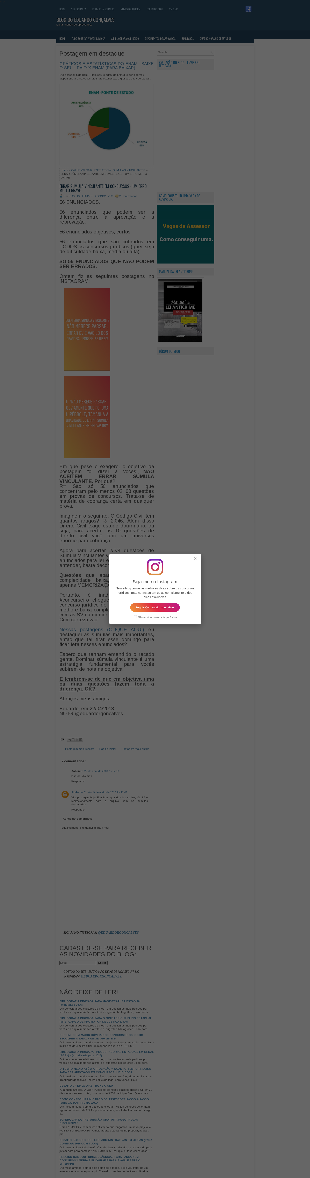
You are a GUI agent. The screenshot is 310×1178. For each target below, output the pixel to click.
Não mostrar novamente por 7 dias (155, 617)
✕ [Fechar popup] (195, 558)
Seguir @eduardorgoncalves (155, 607)
